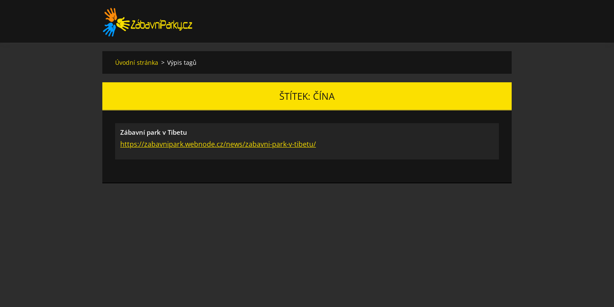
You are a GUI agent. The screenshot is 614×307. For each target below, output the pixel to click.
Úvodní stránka (136, 62)
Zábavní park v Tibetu (153, 132)
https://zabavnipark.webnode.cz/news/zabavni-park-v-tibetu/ (218, 144)
